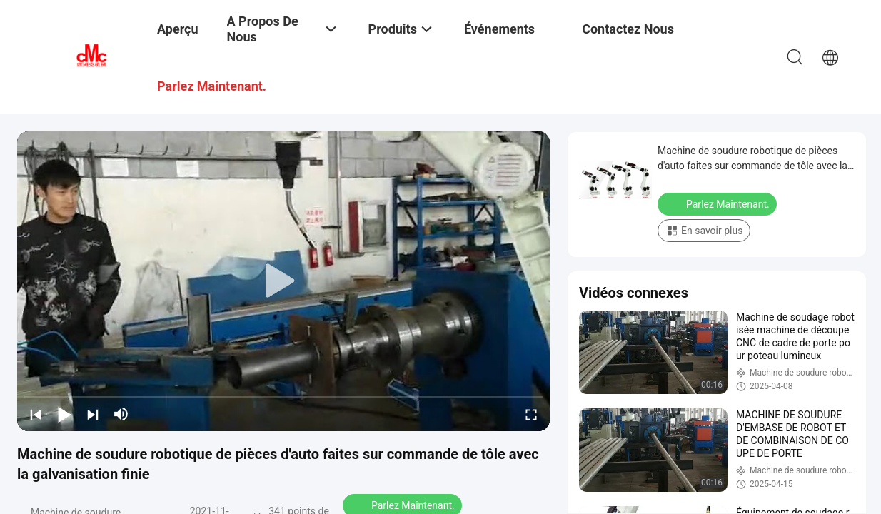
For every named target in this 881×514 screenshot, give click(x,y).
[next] (93, 414)
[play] (283, 281)
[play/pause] (64, 414)
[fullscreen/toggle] (531, 414)
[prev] (35, 414)
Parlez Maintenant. (719, 203)
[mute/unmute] (121, 414)
